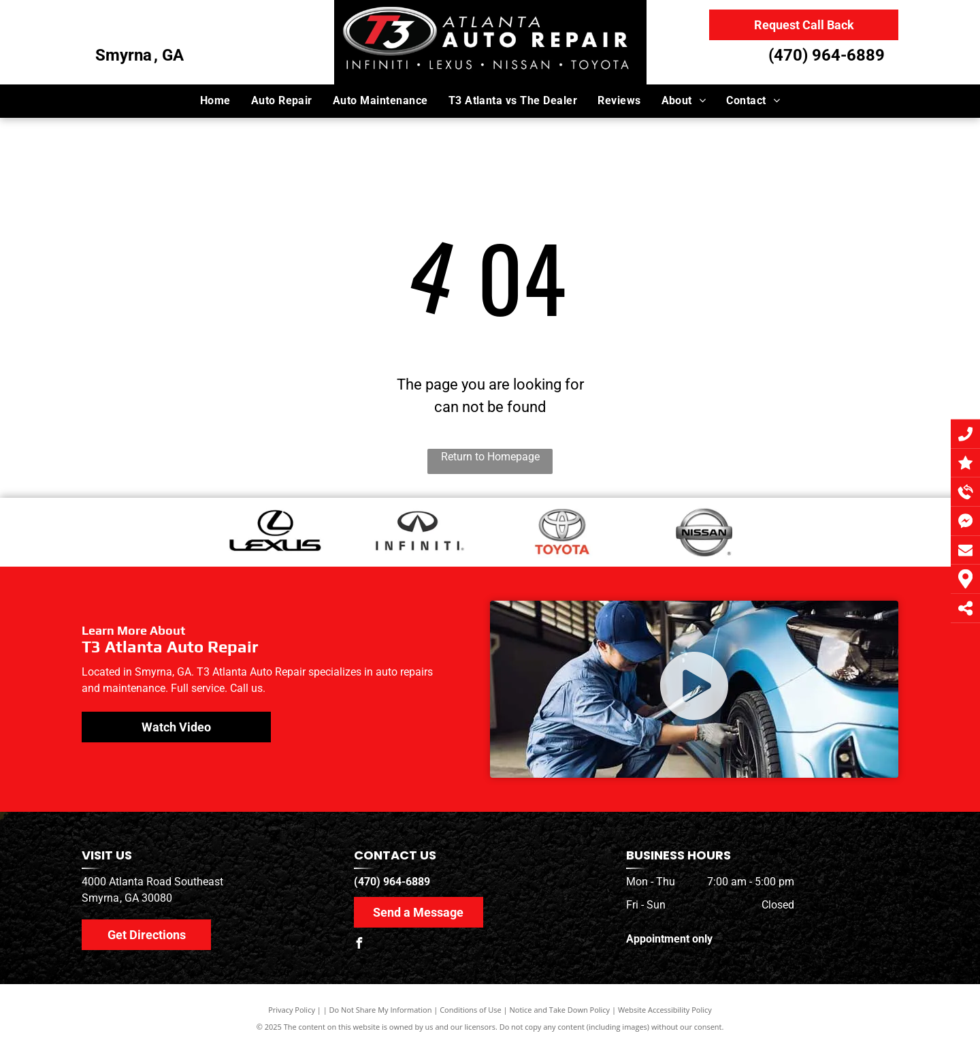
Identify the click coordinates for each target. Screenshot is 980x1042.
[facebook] (359, 945)
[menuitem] (215, 100)
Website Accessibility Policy (665, 1010)
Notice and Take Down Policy (560, 1010)
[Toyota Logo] (562, 532)
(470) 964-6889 (826, 55)
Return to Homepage (490, 456)
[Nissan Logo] (705, 532)
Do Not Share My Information (380, 1010)
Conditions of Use (471, 1010)
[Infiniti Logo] (418, 532)
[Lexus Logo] (274, 532)
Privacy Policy (291, 1010)
